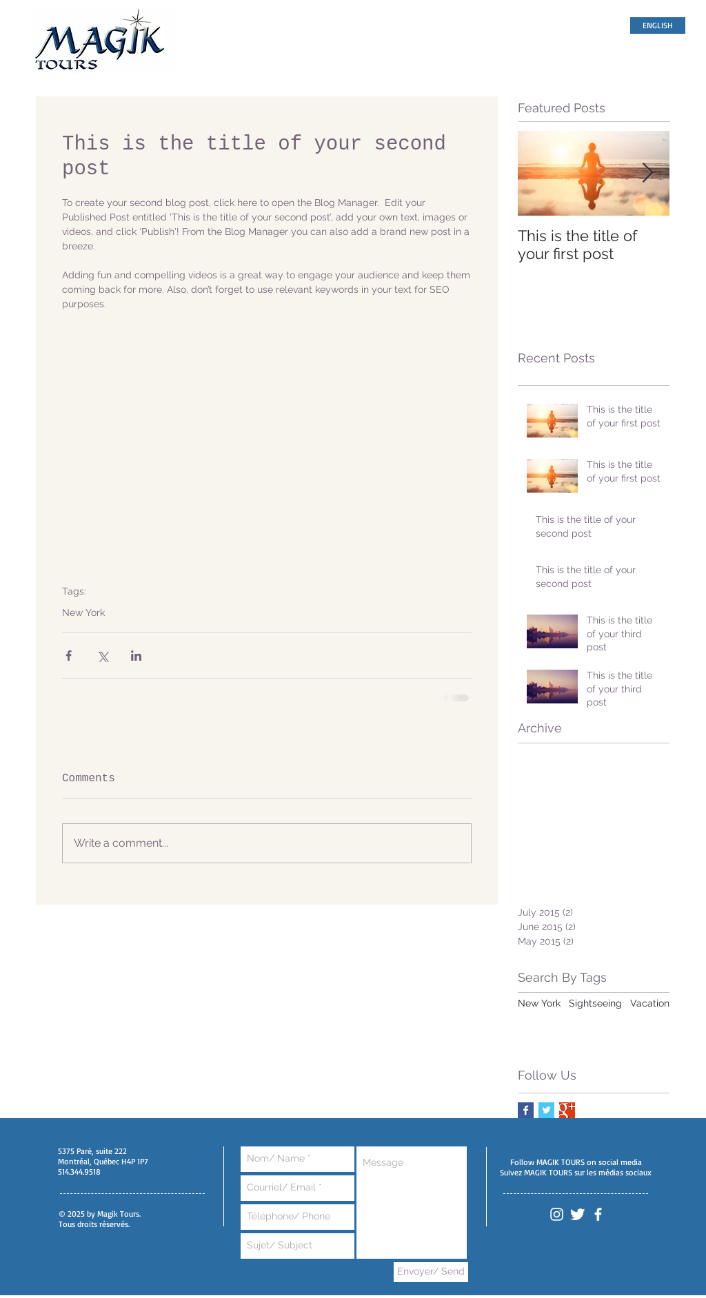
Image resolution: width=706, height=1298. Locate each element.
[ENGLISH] (657, 25)
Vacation (649, 1003)
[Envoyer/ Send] (431, 1272)
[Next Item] (647, 173)
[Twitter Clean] (577, 1214)
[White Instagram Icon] (556, 1214)
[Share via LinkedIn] (136, 655)
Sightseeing (595, 1003)
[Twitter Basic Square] (546, 1110)
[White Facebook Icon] (598, 1214)
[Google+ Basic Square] (567, 1110)
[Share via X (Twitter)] (102, 655)
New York (83, 612)
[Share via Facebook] (68, 655)
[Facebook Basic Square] (526, 1110)
